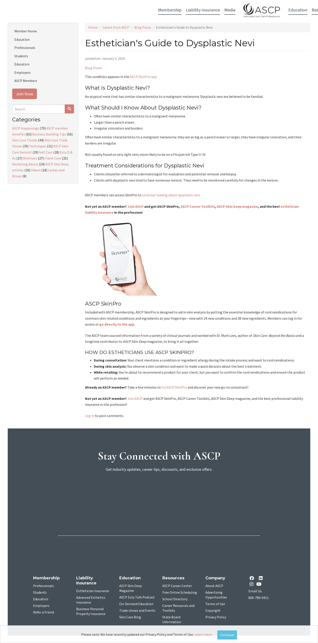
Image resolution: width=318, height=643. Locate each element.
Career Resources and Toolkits (178, 608)
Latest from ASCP (115, 27)
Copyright (213, 610)
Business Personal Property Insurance (90, 611)
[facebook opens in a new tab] (252, 578)
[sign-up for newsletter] (159, 492)
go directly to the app (116, 324)
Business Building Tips (49, 134)
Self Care (46, 152)
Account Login (247, 10)
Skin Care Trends (24, 140)
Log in (89, 415)
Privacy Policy (215, 617)
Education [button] (194, 10)
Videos (36, 170)
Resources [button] (217, 10)
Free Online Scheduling (179, 592)
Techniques (37, 146)
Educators (22, 64)
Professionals (24, 47)
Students (21, 56)
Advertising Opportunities (216, 595)
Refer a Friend (43, 612)
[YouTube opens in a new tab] (259, 584)
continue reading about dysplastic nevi (171, 195)
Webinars (30, 158)
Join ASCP (135, 206)
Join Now (24, 93)
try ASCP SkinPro (174, 387)
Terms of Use (215, 604)
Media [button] (126, 10)
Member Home (25, 31)
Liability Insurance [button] (100, 10)
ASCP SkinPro (103, 303)
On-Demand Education (136, 604)
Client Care (52, 158)
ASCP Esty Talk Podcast (137, 597)
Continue (227, 635)
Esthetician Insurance (92, 591)
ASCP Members (25, 80)
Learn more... (204, 634)
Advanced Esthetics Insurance (90, 600)
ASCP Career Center (177, 586)
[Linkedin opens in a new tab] (262, 578)
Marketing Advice (25, 164)
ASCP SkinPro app (143, 76)
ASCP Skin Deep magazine (237, 206)
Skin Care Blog (130, 617)
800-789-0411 (258, 597)
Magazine (130, 588)
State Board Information (171, 619)
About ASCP (214, 586)
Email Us (255, 591)
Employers (22, 72)
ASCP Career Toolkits (198, 206)
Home (93, 27)
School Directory (174, 599)
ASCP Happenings (25, 128)
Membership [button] (66, 10)
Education (22, 39)
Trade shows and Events (137, 610)
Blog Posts (142, 27)
